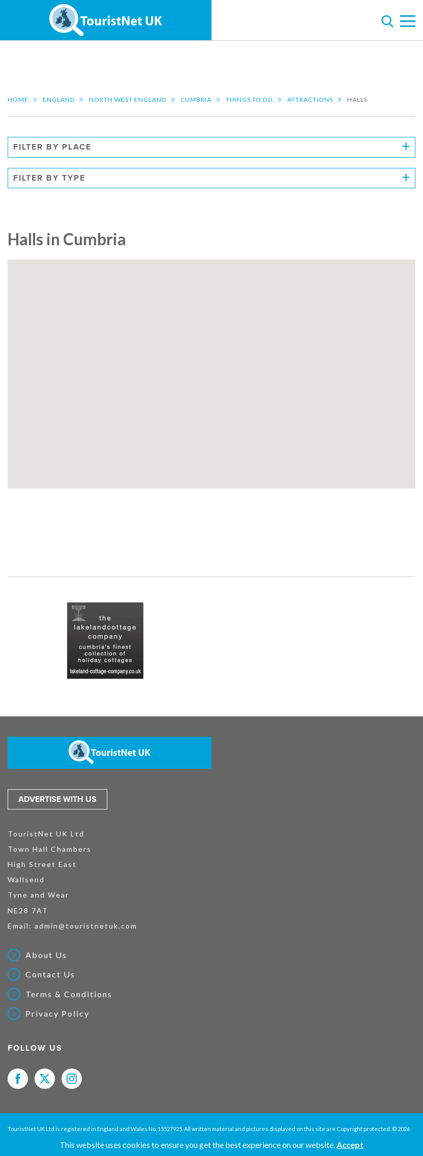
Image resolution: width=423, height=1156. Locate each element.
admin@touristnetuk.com (86, 925)
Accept (350, 1144)
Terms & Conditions (68, 994)
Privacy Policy (57, 1013)
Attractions (310, 99)
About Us (46, 955)
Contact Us (50, 974)
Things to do (249, 99)
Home (18, 99)
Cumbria (196, 99)
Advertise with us (57, 799)
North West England (127, 99)
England (59, 99)
